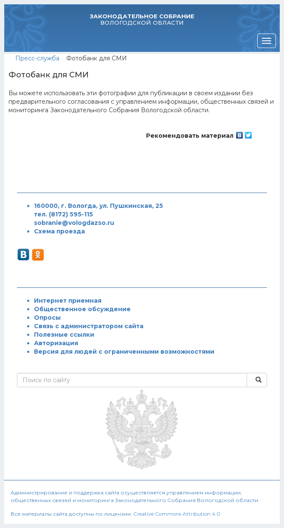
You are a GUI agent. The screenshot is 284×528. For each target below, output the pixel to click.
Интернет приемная (67, 300)
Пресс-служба (37, 58)
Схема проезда (59, 231)
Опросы (47, 317)
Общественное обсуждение (82, 309)
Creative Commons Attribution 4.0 (176, 514)
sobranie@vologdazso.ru (74, 223)
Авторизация (56, 343)
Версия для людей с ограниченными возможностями (124, 351)
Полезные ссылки (64, 334)
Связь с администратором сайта (88, 326)
